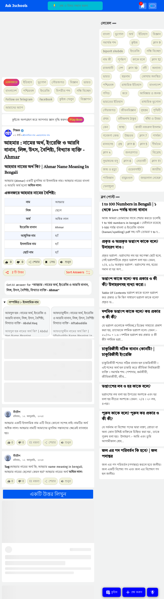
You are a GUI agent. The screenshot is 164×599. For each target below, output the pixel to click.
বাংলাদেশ (155, 85)
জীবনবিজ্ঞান (128, 110)
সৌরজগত (109, 110)
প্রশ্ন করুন (134, 592)
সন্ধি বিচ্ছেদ (84, 91)
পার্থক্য (157, 135)
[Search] (75, 5)
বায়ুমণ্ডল (127, 178)
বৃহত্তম (144, 110)
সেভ (50, 262)
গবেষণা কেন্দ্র (111, 135)
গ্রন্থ (120, 144)
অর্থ (131, 34)
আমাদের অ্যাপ (14, 107)
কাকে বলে (139, 59)
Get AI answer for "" (47, 287)
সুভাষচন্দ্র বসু (110, 161)
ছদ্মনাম (126, 76)
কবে (124, 93)
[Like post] (8, 262)
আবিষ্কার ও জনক (150, 93)
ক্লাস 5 (143, 144)
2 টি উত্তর (14, 272)
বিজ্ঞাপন (86, 99)
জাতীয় (156, 169)
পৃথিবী (157, 110)
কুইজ (134, 42)
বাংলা (106, 34)
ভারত (106, 76)
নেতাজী (141, 161)
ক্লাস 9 (157, 42)
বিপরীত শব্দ (63, 91)
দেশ (121, 68)
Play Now (76, 120)
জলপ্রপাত (131, 152)
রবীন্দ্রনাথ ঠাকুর (127, 118)
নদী (145, 68)
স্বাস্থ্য (122, 127)
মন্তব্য (34, 442)
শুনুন (65, 262)
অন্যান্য (156, 68)
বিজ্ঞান (157, 34)
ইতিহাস (143, 34)
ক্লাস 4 (107, 152)
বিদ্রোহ (157, 152)
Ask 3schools (16, 6)
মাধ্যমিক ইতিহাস (131, 85)
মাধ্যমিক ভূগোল (151, 102)
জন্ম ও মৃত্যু (110, 169)
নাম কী (107, 59)
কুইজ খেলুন (66, 99)
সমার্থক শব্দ (109, 42)
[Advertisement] (47, 46)
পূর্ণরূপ (122, 59)
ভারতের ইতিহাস (113, 102)
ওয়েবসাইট (134, 169)
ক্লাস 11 (156, 161)
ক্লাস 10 (132, 68)
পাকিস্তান (108, 178)
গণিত (106, 93)
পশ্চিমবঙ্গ (28, 91)
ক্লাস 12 (156, 59)
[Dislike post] (20, 262)
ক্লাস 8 (131, 144)
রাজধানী (108, 68)
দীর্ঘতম (156, 144)
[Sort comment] (78, 272)
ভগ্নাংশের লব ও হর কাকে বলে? (126, 386)
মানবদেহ (108, 144)
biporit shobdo (113, 51)
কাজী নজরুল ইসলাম (148, 127)
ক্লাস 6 (127, 161)
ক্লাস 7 (143, 135)
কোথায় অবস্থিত (151, 76)
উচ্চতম (129, 135)
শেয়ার (34, 262)
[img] (142, 5)
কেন (105, 127)
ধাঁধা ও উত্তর (153, 118)
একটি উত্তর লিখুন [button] (48, 494)
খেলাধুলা (108, 186)
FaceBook (45, 99)
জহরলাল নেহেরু (151, 178)
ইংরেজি (45, 91)
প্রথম (106, 118)
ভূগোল (119, 34)
